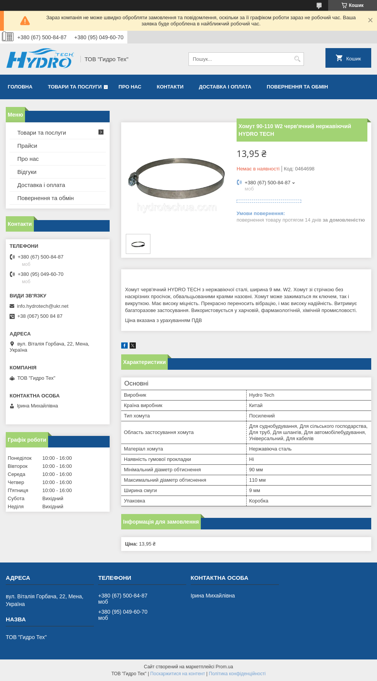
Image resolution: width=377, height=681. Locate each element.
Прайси (27, 145)
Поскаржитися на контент (177, 673)
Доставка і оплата (225, 87)
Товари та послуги (75, 87)
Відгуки (27, 172)
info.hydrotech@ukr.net (42, 306)
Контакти (170, 87)
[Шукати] (297, 59)
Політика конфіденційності (237, 673)
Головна (20, 87)
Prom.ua (224, 666)
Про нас (129, 87)
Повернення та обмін (297, 87)
